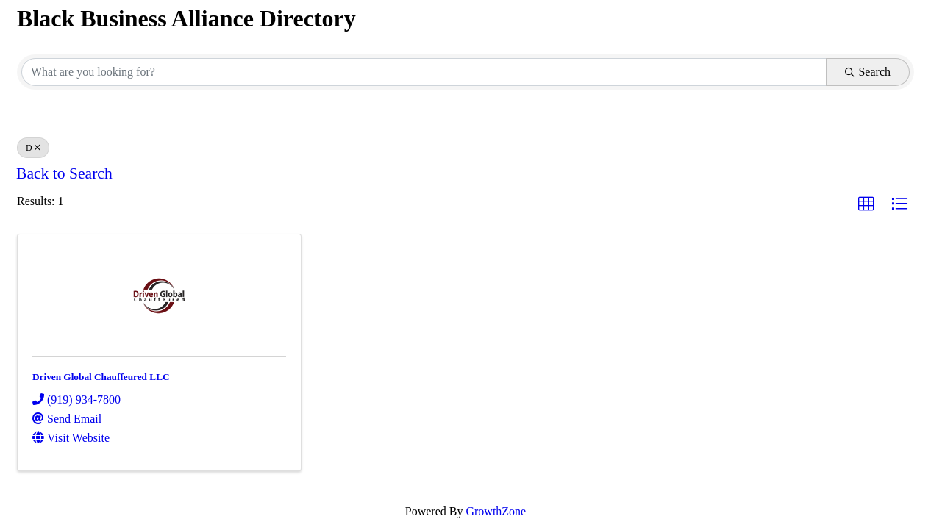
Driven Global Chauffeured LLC (101, 376)
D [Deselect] (33, 148)
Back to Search (64, 173)
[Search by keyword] (424, 72)
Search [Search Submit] (868, 71)
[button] (866, 204)
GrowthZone (495, 511)
